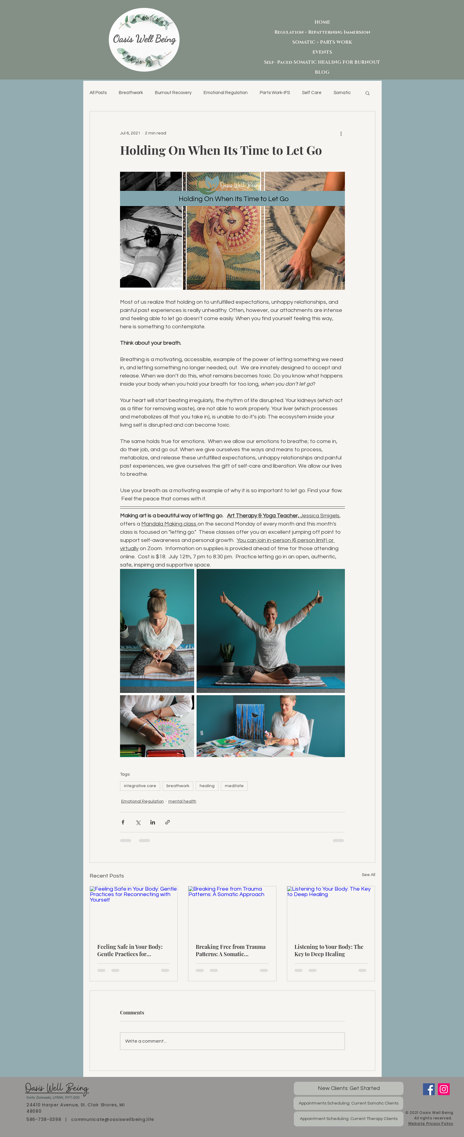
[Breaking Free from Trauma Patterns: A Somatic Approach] (232, 911)
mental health (182, 801)
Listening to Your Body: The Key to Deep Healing (328, 950)
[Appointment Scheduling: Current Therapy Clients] (349, 1119)
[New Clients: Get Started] (349, 1088)
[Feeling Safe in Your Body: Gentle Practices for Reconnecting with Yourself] (134, 911)
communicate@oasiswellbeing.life (112, 1119)
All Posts (98, 92)
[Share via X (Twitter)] (138, 822)
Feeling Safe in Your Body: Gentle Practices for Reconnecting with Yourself (132, 950)
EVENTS (322, 52)
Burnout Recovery (173, 92)
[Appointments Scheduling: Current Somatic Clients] (348, 1103)
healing (207, 786)
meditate (234, 786)
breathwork (178, 786)
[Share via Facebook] (123, 822)
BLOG (322, 72)
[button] (367, 92)
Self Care (311, 92)
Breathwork (131, 92)
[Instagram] (444, 1089)
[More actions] (341, 133)
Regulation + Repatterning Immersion (322, 32)
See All (368, 875)
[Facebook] (429, 1089)
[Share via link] (167, 822)
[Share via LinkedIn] (153, 822)
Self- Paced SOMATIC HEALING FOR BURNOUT (322, 62)
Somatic (342, 92)
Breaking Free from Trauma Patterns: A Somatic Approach (231, 950)
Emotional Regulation (226, 92)
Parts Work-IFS (275, 92)
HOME (322, 22)
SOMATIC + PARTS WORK (322, 42)
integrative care (140, 786)
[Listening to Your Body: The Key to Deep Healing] (331, 911)
